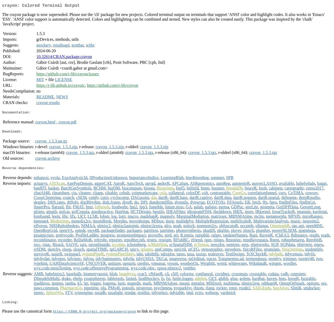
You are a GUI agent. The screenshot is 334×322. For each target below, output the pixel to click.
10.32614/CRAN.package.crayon (64, 57)
